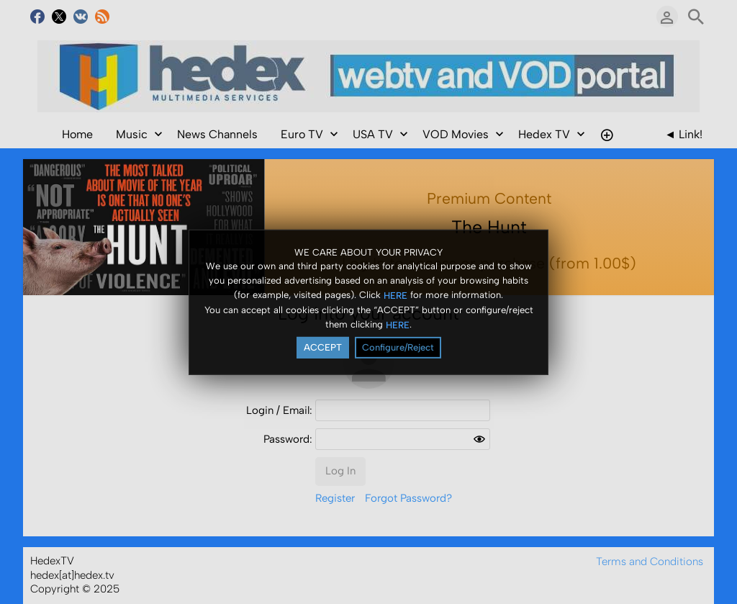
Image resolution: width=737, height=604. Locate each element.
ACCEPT (323, 347)
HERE (395, 295)
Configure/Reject (398, 347)
